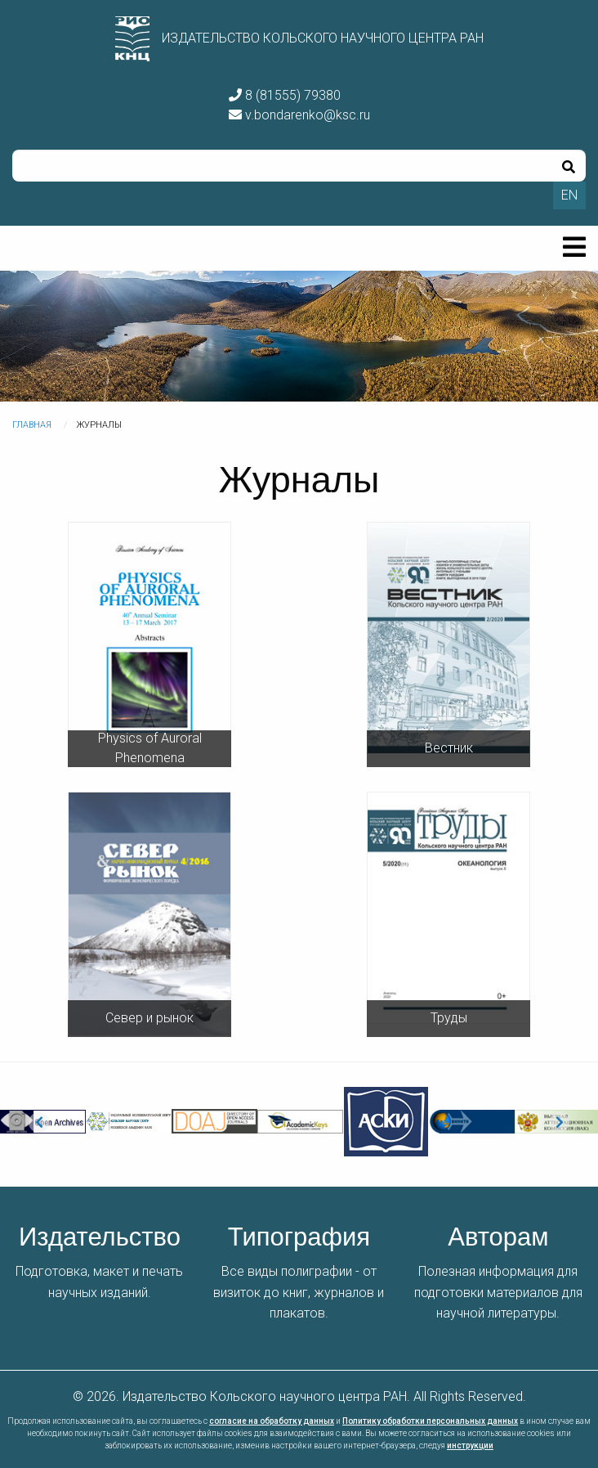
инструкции (470, 1445)
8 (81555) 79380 (285, 95)
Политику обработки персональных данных (430, 1420)
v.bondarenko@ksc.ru (299, 115)
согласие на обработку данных (271, 1420)
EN (569, 195)
